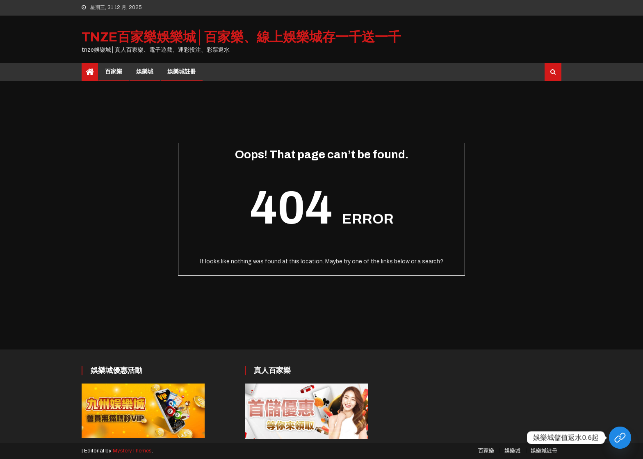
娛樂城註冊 (181, 72)
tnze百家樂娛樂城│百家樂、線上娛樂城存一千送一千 (241, 37)
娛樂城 (144, 72)
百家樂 (113, 72)
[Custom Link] (620, 438)
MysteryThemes (132, 451)
